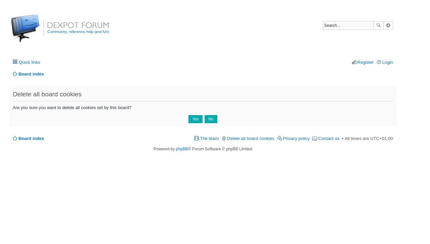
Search (379, 25)
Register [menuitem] (365, 62)
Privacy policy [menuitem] (296, 138)
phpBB (182, 149)
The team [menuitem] (209, 138)
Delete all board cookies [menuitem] (250, 138)
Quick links (29, 62)
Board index (31, 138)
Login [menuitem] (387, 62)
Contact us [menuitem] (328, 138)
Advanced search (388, 25)
